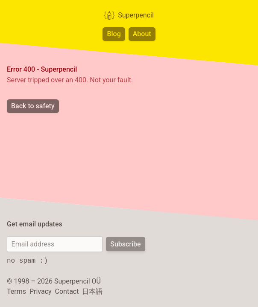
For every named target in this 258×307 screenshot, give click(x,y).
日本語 (92, 291)
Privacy (40, 291)
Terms (16, 291)
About (142, 34)
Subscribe (125, 244)
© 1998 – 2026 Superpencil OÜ (54, 281)
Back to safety (33, 106)
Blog (113, 34)
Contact (67, 291)
